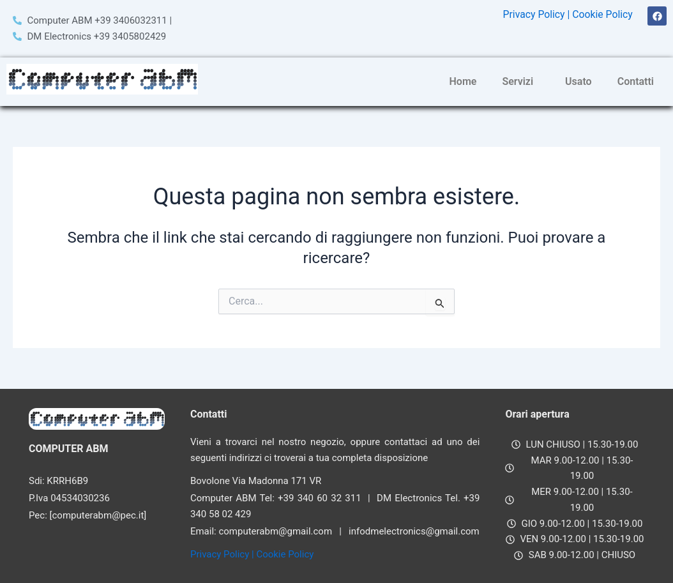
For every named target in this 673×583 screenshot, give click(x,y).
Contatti (635, 81)
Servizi (517, 81)
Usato (578, 81)
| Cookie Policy (599, 14)
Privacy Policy (532, 14)
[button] (520, 82)
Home (463, 81)
